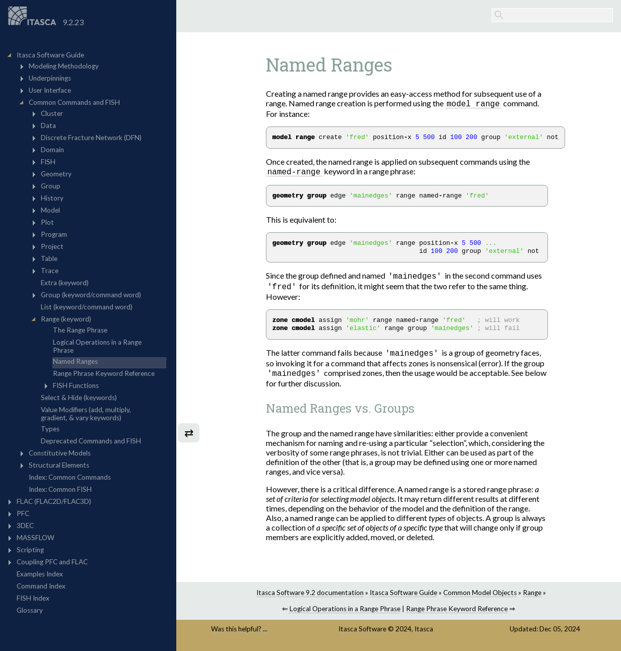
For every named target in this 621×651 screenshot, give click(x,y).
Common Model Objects (480, 596)
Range (532, 596)
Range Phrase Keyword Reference (457, 612)
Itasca (424, 632)
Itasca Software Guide (403, 596)
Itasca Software (362, 632)
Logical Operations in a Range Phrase (344, 612)
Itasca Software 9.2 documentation (310, 596)
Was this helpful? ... (239, 632)
